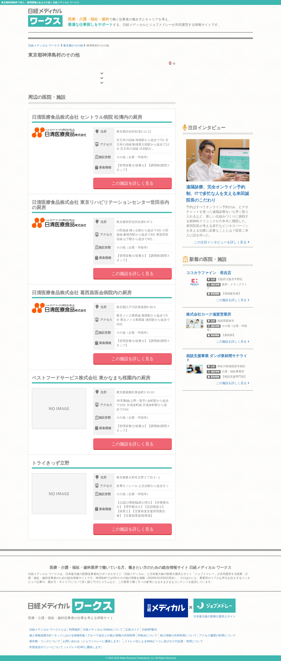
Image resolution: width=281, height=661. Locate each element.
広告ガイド (132, 629)
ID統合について (147, 635)
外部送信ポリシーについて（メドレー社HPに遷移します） (66, 647)
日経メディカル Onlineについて (103, 629)
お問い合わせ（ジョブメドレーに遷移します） (92, 641)
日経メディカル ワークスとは (48, 629)
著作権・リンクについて (44, 641)
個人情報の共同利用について (178, 635)
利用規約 (74, 629)
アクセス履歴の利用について (217, 635)
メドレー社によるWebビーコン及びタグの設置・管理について (163, 641)
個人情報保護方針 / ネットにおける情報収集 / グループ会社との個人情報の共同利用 (82, 635)
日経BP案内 (149, 629)
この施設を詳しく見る (132, 183)
